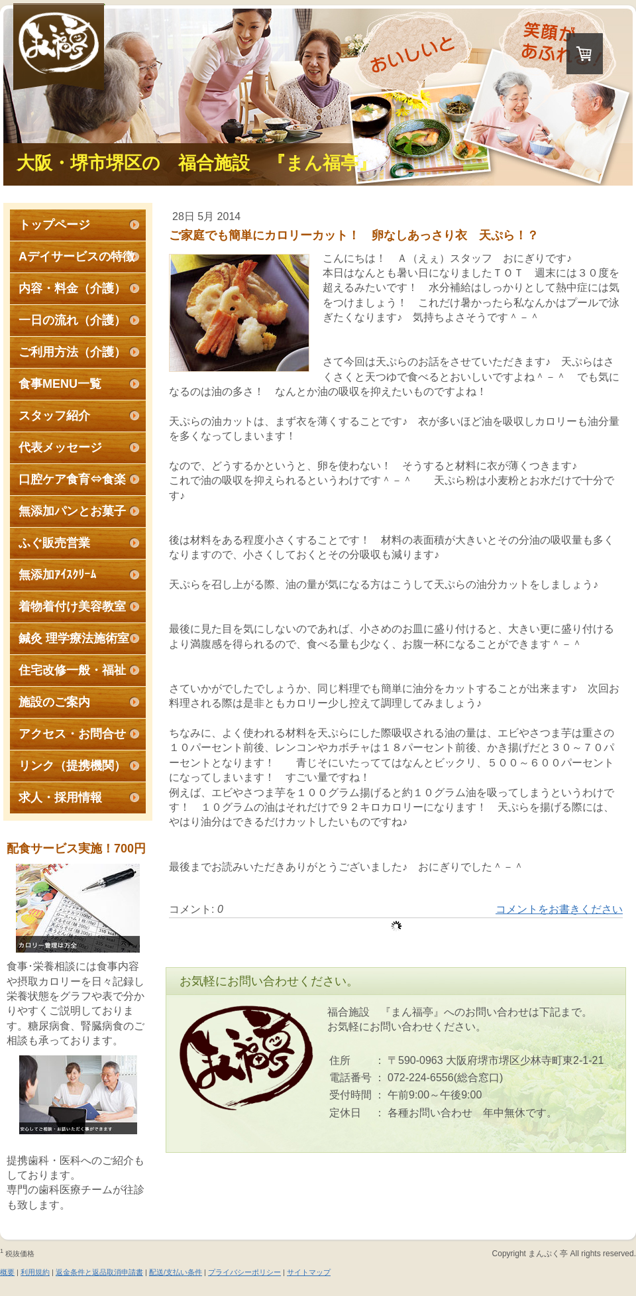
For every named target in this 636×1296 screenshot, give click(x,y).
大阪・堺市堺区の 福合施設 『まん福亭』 (196, 163)
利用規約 (35, 1272)
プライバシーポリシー (244, 1272)
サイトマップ (309, 1272)
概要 (7, 1272)
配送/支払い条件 (175, 1272)
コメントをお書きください (559, 909)
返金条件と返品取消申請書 (99, 1272)
